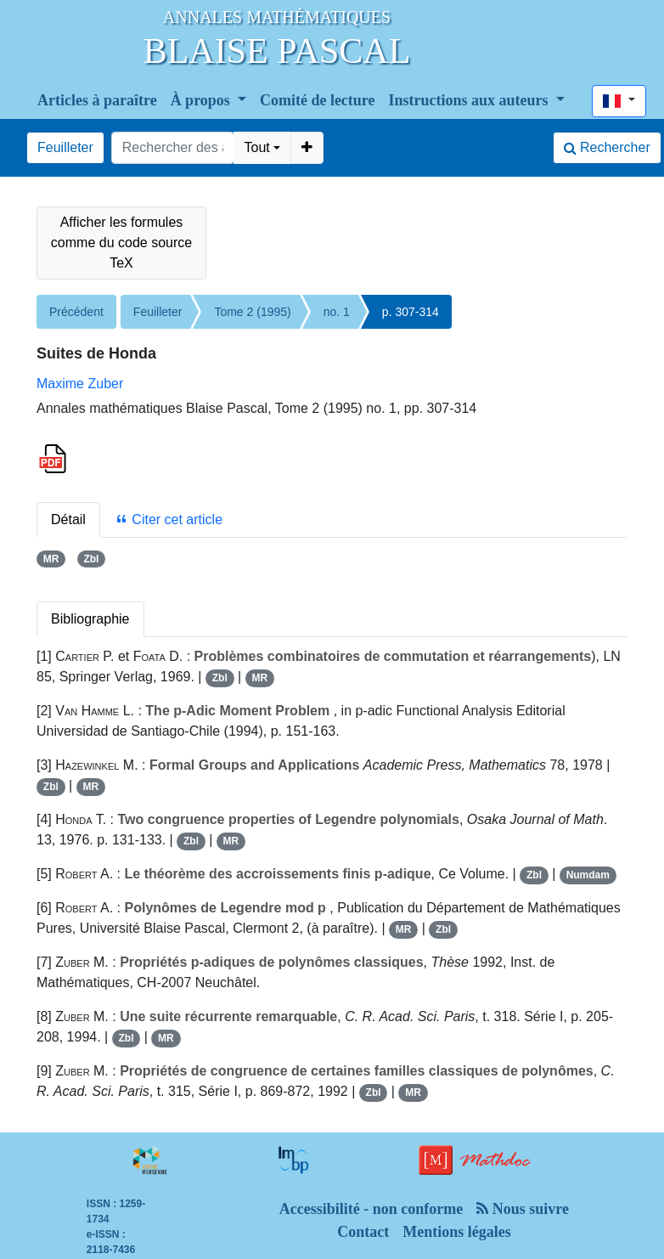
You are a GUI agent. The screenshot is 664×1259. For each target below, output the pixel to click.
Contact (363, 1231)
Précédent (76, 312)
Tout (256, 147)
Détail (68, 519)
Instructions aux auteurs (471, 100)
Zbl (90, 559)
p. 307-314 (410, 312)
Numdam (588, 875)
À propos (202, 100)
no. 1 (337, 312)
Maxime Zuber (80, 383)
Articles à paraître (97, 100)
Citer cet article (168, 519)
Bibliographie (90, 619)
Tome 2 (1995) (252, 312)
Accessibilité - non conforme (371, 1208)
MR (51, 559)
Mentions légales (456, 1231)
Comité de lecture (317, 100)
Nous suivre (522, 1208)
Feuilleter (65, 147)
